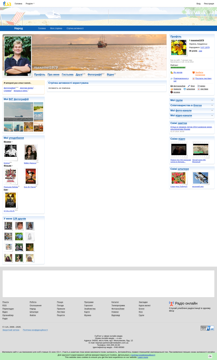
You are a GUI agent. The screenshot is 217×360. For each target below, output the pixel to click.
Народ (33, 309)
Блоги (141, 309)
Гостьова (67, 74)
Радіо (5, 318)
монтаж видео (26, 88)
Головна (18, 3)
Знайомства (90, 309)
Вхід (199, 3)
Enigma (6, 163)
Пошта (5, 302)
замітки (182, 123)
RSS (4, 305)
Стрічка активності (75, 28)
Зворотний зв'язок (10, 330)
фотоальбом (177, 86)
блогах (197, 105)
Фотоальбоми (118, 309)
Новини (115, 312)
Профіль (175, 36)
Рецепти (61, 315)
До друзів (176, 72)
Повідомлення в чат (179, 79)
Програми (88, 302)
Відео (110, 74)
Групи (141, 315)
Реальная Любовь (11, 187)
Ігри (6, 189)
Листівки (61, 312)
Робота (33, 302)
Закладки (143, 302)
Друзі (79, 74)
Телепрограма (118, 305)
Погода (60, 305)
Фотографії (95, 74)
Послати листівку (201, 78)
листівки (202, 89)
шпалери (189, 89)
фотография (9, 88)
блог (191, 86)
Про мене (54, 74)
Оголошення (35, 305)
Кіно (141, 312)
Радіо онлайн (186, 303)
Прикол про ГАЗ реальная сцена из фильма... (180, 161)
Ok (210, 356)
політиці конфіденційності (143, 355)
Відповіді (116, 315)
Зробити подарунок (198, 73)
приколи (175, 89)
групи (179, 100)
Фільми (7, 165)
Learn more (143, 357)
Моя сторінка (56, 28)
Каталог (115, 302)
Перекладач (8, 309)
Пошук (60, 302)
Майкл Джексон (30, 163)
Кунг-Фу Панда (30, 187)
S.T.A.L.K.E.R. (9, 211)
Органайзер (7, 315)
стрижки (7, 90)
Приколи (61, 309)
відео (201, 86)
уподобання (16, 137)
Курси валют (145, 305)
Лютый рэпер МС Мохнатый (199, 161)
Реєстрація (209, 3)
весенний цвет (198, 186)
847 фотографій (19, 99)
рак (200, 51)
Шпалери (34, 312)
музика (175, 92)
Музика (7, 142)
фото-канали (184, 110)
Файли (33, 315)
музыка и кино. (21, 90)
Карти (87, 312)
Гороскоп (88, 305)
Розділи (29, 3)
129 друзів (19, 218)
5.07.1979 (205, 47)
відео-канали (184, 115)
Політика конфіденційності (35, 330)
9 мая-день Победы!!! (178, 186)
